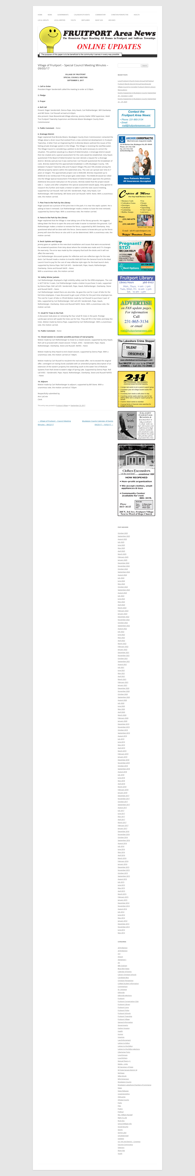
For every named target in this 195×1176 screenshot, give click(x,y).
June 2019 (121, 742)
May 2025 (121, 548)
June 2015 (121, 885)
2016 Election (122, 948)
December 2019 (123, 724)
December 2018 (123, 760)
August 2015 (122, 879)
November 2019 (124, 727)
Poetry (120, 1109)
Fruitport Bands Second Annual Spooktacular (134, 84)
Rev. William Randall (125, 1115)
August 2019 (122, 736)
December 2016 (123, 831)
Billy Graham (122, 966)
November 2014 (124, 906)
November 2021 (124, 655)
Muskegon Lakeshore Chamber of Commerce (134, 1085)
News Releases (123, 1091)
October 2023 (123, 587)
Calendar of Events (82, 15)
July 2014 (121, 912)
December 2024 (123, 563)
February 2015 (123, 897)
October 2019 (123, 730)
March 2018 (122, 787)
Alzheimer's (122, 960)
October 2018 (123, 766)
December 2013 (123, 924)
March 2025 (122, 554)
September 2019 (124, 733)
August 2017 (122, 807)
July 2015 (121, 882)
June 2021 (121, 670)
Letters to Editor (124, 1043)
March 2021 (122, 679)
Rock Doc (121, 1121)
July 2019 (121, 739)
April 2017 (121, 819)
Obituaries (85, 20)
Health (137, 15)
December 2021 (123, 652)
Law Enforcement (124, 1040)
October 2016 (123, 837)
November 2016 (124, 834)
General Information (125, 1022)
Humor (120, 1034)
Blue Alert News (123, 968)
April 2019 (121, 748)
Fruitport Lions (123, 1007)
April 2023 (121, 605)
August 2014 (122, 909)
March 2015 (122, 894)
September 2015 (124, 876)
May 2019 (121, 745)
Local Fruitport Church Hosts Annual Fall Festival (136, 81)
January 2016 (122, 864)
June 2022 (121, 634)
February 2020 (123, 718)
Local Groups (43, 20)
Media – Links (123, 1064)
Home (40, 15)
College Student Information (128, 983)
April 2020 (121, 712)
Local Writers (59, 20)
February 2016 (123, 861)
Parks (120, 1103)
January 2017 (122, 828)
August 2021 (122, 664)
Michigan (121, 1073)
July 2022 (121, 631)
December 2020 (123, 688)
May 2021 (121, 673)
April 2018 (121, 784)
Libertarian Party (124, 1052)
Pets (119, 1106)
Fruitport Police (123, 1010)
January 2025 (122, 560)
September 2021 (124, 661)
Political (120, 1112)
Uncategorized (123, 1135)
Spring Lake (122, 1133)
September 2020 (124, 697)
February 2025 (123, 557)
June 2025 (121, 545)
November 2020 (124, 691)
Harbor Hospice (123, 1028)
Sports (120, 1130)
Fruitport (121, 998)
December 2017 (123, 796)
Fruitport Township (125, 1016)
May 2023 (121, 602)
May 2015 (121, 888)
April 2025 (121, 551)
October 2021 (123, 658)
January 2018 (122, 793)
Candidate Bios (123, 977)
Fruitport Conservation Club (128, 1001)
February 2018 (123, 790)
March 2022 (122, 643)
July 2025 (121, 542)
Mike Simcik (122, 1076)
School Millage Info (125, 1124)
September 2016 (124, 840)
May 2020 (121, 709)
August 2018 (122, 772)
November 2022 (124, 620)
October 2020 (123, 694)
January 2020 (122, 721)
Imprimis (121, 1037)
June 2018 (121, 778)
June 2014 (121, 915)
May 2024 (121, 584)
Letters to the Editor (125, 1046)
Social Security (123, 1127)
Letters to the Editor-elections (129, 1049)
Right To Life (122, 1118)
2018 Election (122, 951)
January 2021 (122, 685)
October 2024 (123, 569)
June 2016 (121, 849)
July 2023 (121, 596)
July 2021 (121, 667)
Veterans (121, 1147)
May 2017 (121, 816)
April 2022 (121, 640)
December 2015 (123, 867)
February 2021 (123, 682)
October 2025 (123, 533)
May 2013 (121, 933)
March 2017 (122, 822)
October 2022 (123, 623)
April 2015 (121, 891)
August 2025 (122, 539)
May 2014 (121, 918)
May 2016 (121, 852)
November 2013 (124, 927)
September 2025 (124, 536)
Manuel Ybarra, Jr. (124, 1061)
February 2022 (123, 646)
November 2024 (124, 566)
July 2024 (121, 578)
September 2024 (124, 572)
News (50, 15)
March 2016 (122, 858)
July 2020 (121, 703)
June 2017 (121, 813)
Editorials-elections (125, 995)
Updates (121, 1138)
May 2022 (121, 637)
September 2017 (124, 804)
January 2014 (122, 921)
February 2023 (123, 611)
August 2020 (122, 700)
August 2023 (122, 593)
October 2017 (123, 801)
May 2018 (121, 781)
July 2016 (121, 846)
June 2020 (121, 706)
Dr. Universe (122, 989)
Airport (120, 957)
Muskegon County (124, 1082)
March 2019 (122, 751)
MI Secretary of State (125, 1067)
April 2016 (121, 855)
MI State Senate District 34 (127, 1070)
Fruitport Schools (124, 1013)
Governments (63, 15)
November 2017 (124, 799)
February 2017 (123, 825)
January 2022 (122, 649)
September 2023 (124, 590)
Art (119, 963)
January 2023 (122, 614)
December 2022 (123, 617)
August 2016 (122, 843)
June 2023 (121, 599)
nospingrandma (124, 1094)
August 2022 (122, 629)
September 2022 (124, 626)
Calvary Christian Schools (127, 974)
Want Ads (99, 20)
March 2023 (122, 608)
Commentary (100, 15)
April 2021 (121, 676)
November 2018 (124, 763)
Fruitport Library (124, 1004)
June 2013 (121, 930)
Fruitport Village (62, 405)
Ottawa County (123, 1100)
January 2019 (122, 757)
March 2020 (122, 715)
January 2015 (122, 900)
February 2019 (123, 754)
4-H (119, 954)
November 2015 (124, 870)
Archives (111, 20)
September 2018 (124, 769)
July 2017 (121, 810)
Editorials (121, 992)
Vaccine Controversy (125, 1144)
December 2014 (123, 903)
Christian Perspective (119, 15)
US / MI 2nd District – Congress (129, 1141)
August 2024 (122, 575)
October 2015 (123, 873)
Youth (73, 20)
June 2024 (121, 581)
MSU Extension (123, 1079)
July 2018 (121, 775)
